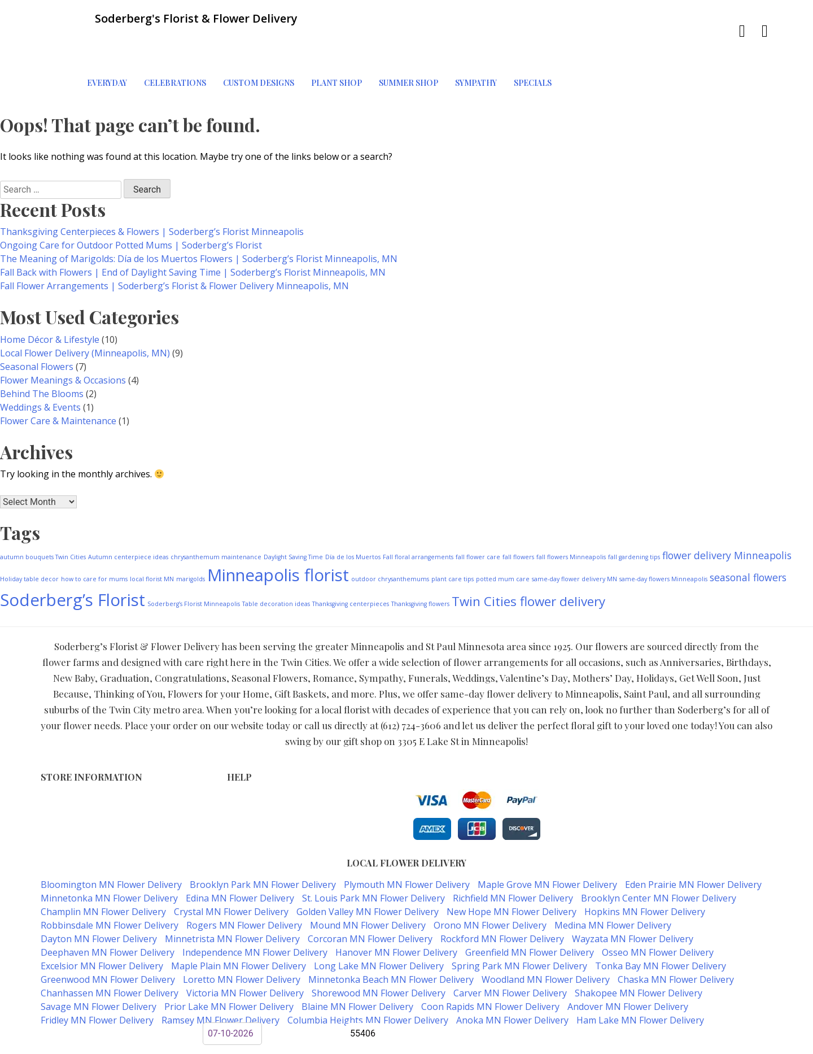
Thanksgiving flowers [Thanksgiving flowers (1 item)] (420, 565)
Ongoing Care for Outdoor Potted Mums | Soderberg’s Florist (131, 206)
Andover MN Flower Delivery (627, 967)
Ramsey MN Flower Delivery (220, 981)
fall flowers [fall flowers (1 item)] (518, 518)
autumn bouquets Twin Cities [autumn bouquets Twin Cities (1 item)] (43, 518)
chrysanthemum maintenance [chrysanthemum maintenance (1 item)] (216, 518)
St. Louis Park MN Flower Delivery (373, 859)
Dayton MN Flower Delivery (99, 900)
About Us (245, 797)
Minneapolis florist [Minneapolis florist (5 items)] (278, 536)
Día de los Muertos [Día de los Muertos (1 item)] (353, 518)
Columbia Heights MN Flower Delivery (367, 981)
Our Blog (244, 809)
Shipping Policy (256, 785)
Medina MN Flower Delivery (612, 886)
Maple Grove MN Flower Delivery (547, 845)
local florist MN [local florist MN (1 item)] (152, 540)
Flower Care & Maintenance (58, 382)
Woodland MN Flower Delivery (546, 940)
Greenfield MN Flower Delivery (529, 913)
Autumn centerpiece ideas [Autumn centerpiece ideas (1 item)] (128, 518)
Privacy (241, 773)
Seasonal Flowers (36, 327)
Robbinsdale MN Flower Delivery (109, 886)
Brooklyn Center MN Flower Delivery (658, 859)
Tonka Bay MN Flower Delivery (660, 927)
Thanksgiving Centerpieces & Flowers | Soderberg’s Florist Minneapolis (152, 192)
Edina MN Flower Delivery (240, 859)
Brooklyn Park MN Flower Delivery (263, 845)
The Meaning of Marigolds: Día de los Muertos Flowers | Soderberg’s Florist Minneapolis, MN (198, 220)
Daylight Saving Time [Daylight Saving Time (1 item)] (293, 518)
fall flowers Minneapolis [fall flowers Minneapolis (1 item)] (571, 518)
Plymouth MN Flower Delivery (407, 845)
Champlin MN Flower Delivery (103, 872)
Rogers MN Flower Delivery (244, 886)
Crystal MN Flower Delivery (231, 872)
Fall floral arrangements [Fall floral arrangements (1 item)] (418, 518)
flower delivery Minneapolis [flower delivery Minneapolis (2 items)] (727, 516)
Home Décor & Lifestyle (49, 300)
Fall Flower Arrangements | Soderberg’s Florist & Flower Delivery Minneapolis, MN (174, 247)
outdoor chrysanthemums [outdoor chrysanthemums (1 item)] (390, 540)
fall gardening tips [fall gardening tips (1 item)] (634, 518)
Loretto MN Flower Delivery (241, 940)
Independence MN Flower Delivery (254, 913)
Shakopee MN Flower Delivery (638, 954)
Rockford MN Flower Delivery (502, 900)
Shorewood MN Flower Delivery (378, 954)
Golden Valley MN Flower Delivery (367, 872)
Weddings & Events (40, 368)
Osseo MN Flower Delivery (658, 913)
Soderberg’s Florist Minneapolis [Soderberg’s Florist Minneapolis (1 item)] (193, 565)
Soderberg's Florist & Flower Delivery (366, 1004)
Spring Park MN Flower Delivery (519, 927)
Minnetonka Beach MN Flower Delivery (391, 940)
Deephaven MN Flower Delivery (107, 913)
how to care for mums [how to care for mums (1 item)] (94, 540)
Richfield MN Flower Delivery (513, 859)
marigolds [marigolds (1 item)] (190, 540)
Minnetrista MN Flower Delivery (232, 900)
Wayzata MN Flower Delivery (632, 900)
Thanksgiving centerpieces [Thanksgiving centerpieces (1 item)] (350, 565)
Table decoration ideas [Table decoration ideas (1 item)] (276, 565)
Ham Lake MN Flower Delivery (640, 981)
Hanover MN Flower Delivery (396, 913)
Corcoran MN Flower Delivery (370, 900)
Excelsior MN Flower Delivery (102, 927)
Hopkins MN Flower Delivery (644, 872)
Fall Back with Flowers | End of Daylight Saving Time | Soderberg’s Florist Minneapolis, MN (193, 233)
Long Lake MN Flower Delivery (379, 927)
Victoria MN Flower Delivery (245, 954)
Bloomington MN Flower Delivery (111, 845)
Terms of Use (253, 761)
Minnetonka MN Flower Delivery (109, 859)
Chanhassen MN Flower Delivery (109, 954)
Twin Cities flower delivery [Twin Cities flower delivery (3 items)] (528, 562)
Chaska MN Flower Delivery (676, 940)
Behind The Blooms (42, 355)
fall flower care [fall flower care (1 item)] (478, 518)
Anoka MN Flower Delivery (512, 981)
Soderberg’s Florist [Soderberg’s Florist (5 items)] (72, 561)
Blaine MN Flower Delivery (357, 967)
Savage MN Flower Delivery (98, 967)
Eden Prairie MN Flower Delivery (693, 845)
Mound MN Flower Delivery (368, 886)
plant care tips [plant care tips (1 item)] (452, 540)
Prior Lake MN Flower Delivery (229, 967)
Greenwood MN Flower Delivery (108, 940)
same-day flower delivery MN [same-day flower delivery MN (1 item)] (574, 540)
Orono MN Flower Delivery (490, 886)
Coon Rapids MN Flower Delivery (490, 967)
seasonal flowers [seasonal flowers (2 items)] (748, 538)
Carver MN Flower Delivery (510, 954)
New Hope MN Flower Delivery (511, 872)
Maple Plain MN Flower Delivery (238, 927)
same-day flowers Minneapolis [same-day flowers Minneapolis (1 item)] (663, 540)
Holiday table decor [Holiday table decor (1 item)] (29, 540)
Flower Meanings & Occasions (63, 341)
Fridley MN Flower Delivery (97, 981)
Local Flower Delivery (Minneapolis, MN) (85, 314)
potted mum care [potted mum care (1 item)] (503, 540)
